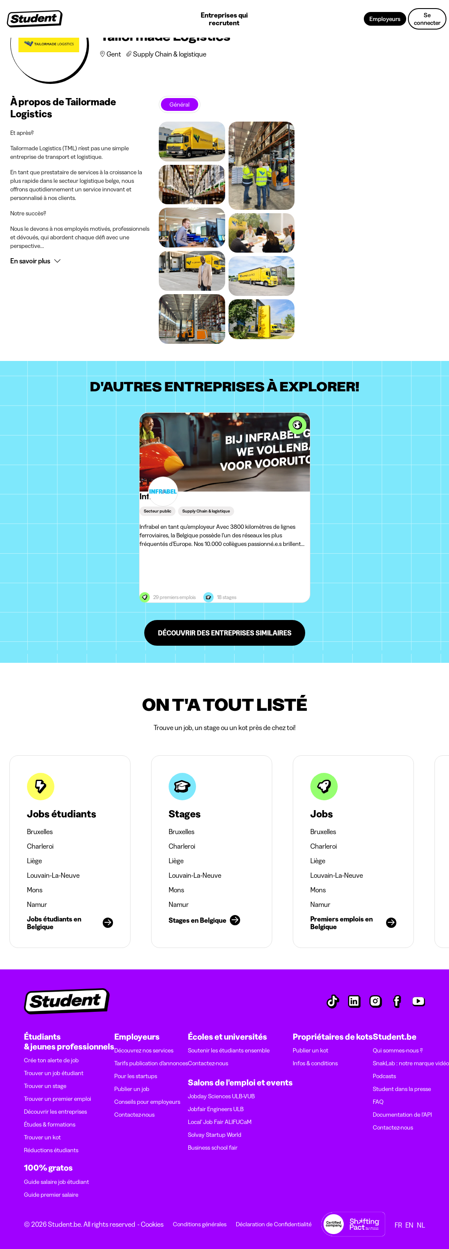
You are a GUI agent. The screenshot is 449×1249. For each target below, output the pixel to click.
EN (409, 1225)
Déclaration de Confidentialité (274, 1224)
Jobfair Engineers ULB (216, 1109)
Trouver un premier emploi (57, 1099)
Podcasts (384, 1076)
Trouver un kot (42, 1137)
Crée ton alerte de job (51, 1060)
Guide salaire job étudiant (56, 1182)
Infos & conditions (315, 1063)
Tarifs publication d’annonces (151, 1063)
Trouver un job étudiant (53, 1073)
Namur (37, 904)
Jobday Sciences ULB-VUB (221, 1096)
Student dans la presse (402, 1089)
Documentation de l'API (402, 1114)
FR (398, 1225)
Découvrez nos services (143, 1050)
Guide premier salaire (51, 1194)
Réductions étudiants (51, 1150)
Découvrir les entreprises (55, 1111)
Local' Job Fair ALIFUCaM (220, 1122)
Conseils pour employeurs (147, 1102)
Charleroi (40, 846)
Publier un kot (310, 1050)
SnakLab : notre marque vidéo (411, 1063)
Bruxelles (40, 831)
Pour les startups (135, 1076)
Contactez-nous (134, 1114)
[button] (80, 261)
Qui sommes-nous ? (398, 1050)
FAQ (378, 1102)
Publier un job (131, 1089)
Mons (34, 889)
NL (421, 1225)
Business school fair (213, 1147)
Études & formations (49, 1124)
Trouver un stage (45, 1086)
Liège (34, 860)
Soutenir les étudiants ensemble (229, 1050)
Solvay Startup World (214, 1135)
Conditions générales (199, 1224)
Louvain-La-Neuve (53, 875)
